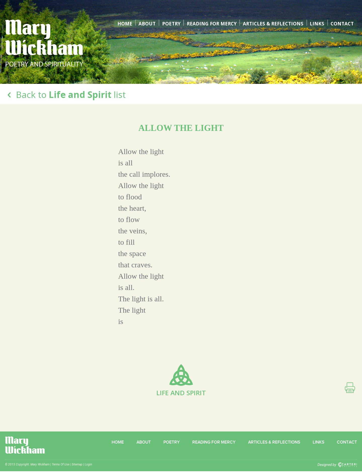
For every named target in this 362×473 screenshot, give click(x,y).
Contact (342, 23)
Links (317, 23)
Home (119, 23)
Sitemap (77, 466)
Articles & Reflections (272, 23)
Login (88, 466)
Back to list (65, 94)
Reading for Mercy (208, 23)
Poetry (166, 23)
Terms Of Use (60, 466)
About (141, 23)
